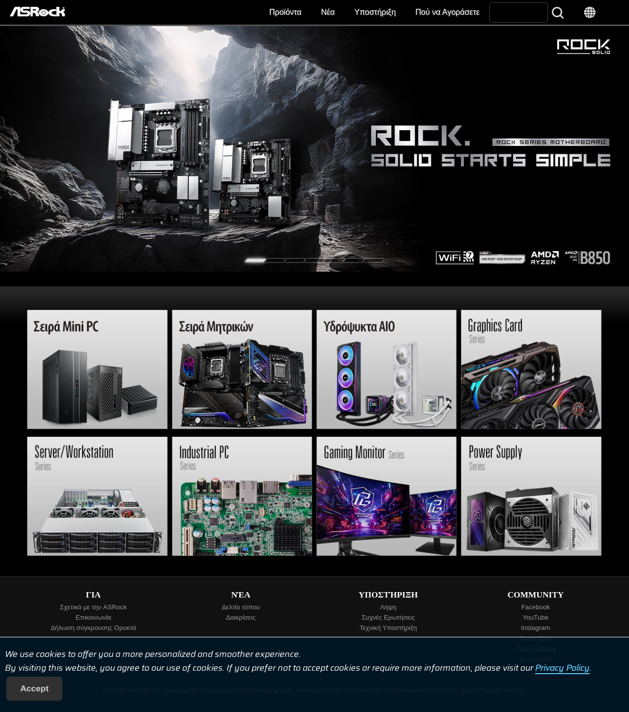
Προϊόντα (285, 12)
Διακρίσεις (241, 617)
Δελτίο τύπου (240, 607)
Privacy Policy (562, 668)
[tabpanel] (314, 149)
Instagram (535, 627)
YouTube (535, 617)
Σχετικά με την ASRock (93, 607)
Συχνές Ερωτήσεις (388, 617)
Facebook (535, 607)
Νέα (328, 12)
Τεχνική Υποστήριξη (388, 627)
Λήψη (388, 607)
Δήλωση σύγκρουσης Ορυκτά (93, 627)
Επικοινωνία (93, 617)
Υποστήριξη (375, 12)
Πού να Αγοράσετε (447, 12)
